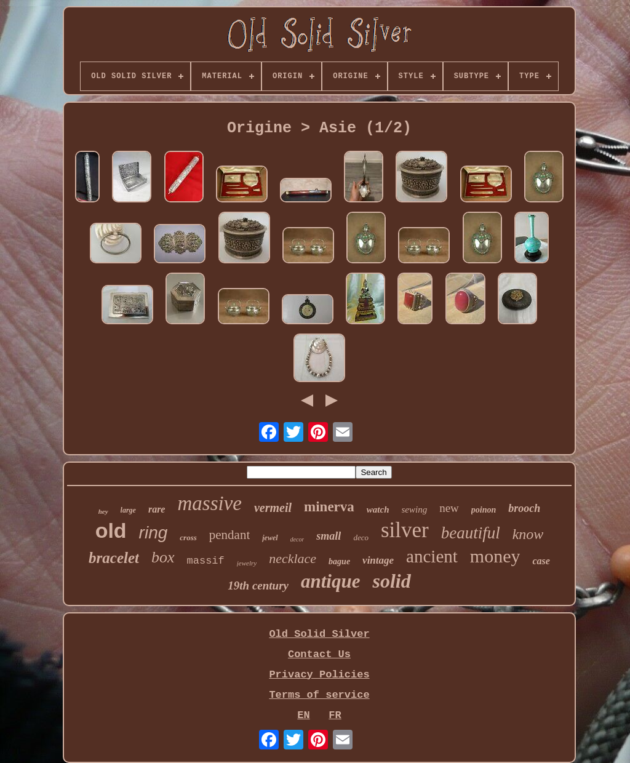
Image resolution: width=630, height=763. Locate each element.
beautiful (470, 533)
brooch (524, 508)
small (328, 536)
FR (335, 715)
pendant (229, 534)
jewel (269, 537)
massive (209, 503)
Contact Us (319, 654)
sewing (415, 509)
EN (303, 715)
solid (391, 581)
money (495, 556)
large (128, 510)
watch (378, 509)
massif (206, 561)
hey (103, 511)
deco (361, 537)
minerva (329, 506)
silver (405, 530)
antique (330, 581)
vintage (378, 560)
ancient (432, 556)
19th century (258, 585)
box (163, 557)
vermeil (273, 507)
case (540, 561)
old (111, 530)
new (449, 507)
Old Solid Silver (319, 634)
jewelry (247, 563)
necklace (292, 558)
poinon (483, 509)
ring (153, 532)
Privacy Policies (319, 675)
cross (188, 537)
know (528, 534)
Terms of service (319, 695)
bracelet (114, 557)
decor (297, 539)
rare (156, 509)
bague (339, 561)
